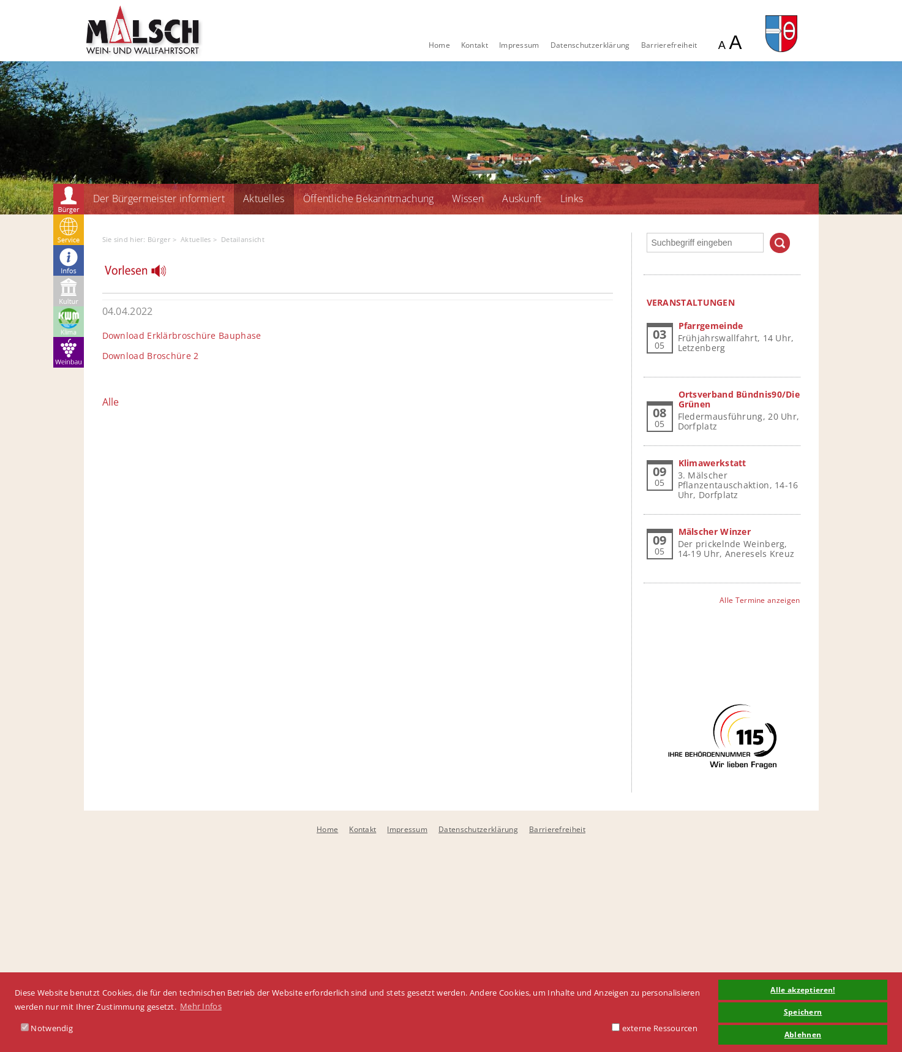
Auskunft (521, 198)
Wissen (468, 198)
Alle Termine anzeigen (760, 600)
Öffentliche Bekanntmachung (368, 198)
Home (439, 45)
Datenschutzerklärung (590, 45)
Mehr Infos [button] (201, 1006)
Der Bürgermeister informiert (159, 198)
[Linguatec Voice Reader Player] (143, 274)
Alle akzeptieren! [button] (802, 989)
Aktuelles (264, 198)
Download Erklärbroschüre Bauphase (181, 335)
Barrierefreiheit (669, 45)
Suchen (780, 243)
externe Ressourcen (654, 1028)
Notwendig (47, 1028)
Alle (110, 402)
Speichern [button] (803, 1011)
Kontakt (474, 45)
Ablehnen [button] (802, 1034)
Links (572, 198)
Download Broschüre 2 (150, 355)
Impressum (519, 45)
